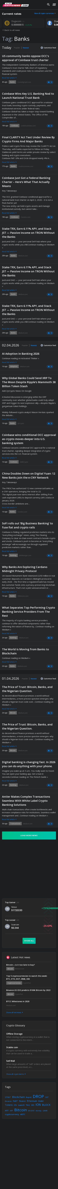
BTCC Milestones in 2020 (17, 1001)
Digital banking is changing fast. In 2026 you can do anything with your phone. (28, 764)
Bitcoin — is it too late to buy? (20, 965)
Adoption (13, 366)
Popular (17, 48)
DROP (38, 1096)
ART (7, 1110)
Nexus (14, 907)
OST (46, 1097)
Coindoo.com (25, 217)
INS (32, 1105)
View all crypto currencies (45, 13)
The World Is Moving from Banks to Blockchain (25, 651)
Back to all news (11, 30)
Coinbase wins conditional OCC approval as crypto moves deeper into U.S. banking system (29, 439)
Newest (26, 48)
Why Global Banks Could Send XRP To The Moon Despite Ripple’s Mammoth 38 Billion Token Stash (29, 382)
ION (38, 1105)
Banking (13, 555)
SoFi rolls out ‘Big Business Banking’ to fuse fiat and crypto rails (27, 525)
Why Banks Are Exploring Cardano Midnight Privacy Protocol (24, 569)
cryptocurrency (12, 1114)
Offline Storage (14, 1033)
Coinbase (14, 125)
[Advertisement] (25, 869)
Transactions (15, 823)
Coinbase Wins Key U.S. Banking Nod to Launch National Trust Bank (28, 96)
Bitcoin (12, 713)
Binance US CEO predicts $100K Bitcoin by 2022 (28, 990)
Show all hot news (14, 1012)
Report (29, 1097)
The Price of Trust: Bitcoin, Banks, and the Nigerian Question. (27, 689)
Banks (12, 82)
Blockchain (18, 1097)
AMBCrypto (24, 462)
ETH (15, 1105)
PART (15, 1101)
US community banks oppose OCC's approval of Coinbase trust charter (25, 58)
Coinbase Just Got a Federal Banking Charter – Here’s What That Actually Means (26, 182)
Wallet (41, 1101)
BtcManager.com (25, 555)
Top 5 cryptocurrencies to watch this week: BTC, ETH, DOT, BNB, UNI (26, 977)
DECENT (31, 1110)
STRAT (8, 1097)
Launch (21, 1105)
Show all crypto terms (16, 1074)
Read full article (9, 78)
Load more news (29, 835)
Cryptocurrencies (14, 983)
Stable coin (12, 1047)
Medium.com (23, 256)
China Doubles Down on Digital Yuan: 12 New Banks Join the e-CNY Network (28, 475)
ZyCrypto (21, 423)
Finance (22, 1101)
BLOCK (46, 1105)
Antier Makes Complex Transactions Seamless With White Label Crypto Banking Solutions (26, 801)
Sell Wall (10, 1060)
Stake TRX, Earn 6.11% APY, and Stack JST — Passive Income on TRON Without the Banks (28, 233)
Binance (8, 1101)
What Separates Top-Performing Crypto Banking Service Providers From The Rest (28, 612)
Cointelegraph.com (24, 82)
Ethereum (32, 1100)
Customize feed (48, 47)
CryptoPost (27, 983)
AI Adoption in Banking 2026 (20, 353)
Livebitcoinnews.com (28, 126)
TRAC (28, 1105)
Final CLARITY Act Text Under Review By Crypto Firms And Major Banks (28, 139)
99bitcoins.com (23, 596)
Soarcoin (15, 924)
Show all (29, 940)
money (38, 1110)
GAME (45, 1110)
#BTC (22, 1114)
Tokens (9, 1104)
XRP (11, 1110)
